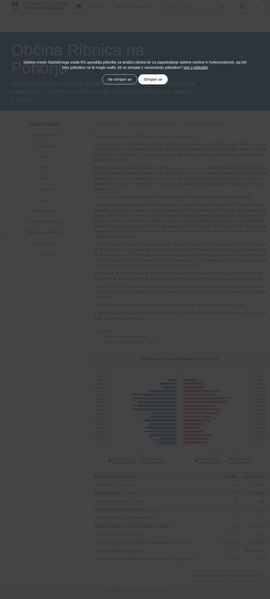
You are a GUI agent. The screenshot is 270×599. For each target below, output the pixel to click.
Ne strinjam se (119, 79)
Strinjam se (153, 79)
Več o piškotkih (195, 67)
